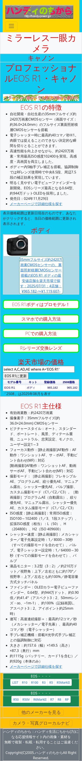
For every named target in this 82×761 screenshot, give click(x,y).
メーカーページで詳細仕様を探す (36, 203)
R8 (59, 699)
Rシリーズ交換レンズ (41, 348)
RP (67, 699)
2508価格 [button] (69, 382)
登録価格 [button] (49, 382)
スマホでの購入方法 (41, 319)
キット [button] (33, 382)
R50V (26, 699)
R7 (52, 699)
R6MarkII (40, 699)
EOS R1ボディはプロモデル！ (41, 304)
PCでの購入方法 (41, 333)
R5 (51, 682)
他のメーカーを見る (41, 712)
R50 (16, 699)
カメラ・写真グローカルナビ (41, 723)
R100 (34, 682)
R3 (44, 682)
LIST (15, 682)
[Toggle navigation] (11, 26)
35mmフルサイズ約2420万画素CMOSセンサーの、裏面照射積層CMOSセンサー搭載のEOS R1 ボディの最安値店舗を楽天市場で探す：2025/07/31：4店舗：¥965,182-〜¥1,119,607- (41, 275)
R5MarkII (63, 682)
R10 (24, 682)
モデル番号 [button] (14, 382)
